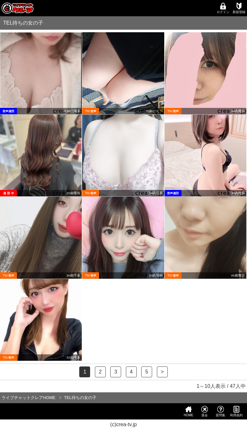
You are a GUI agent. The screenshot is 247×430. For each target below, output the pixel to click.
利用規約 (236, 411)
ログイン (223, 8)
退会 (204, 411)
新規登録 (239, 8)
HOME (188, 411)
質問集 (220, 411)
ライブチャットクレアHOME (28, 397)
